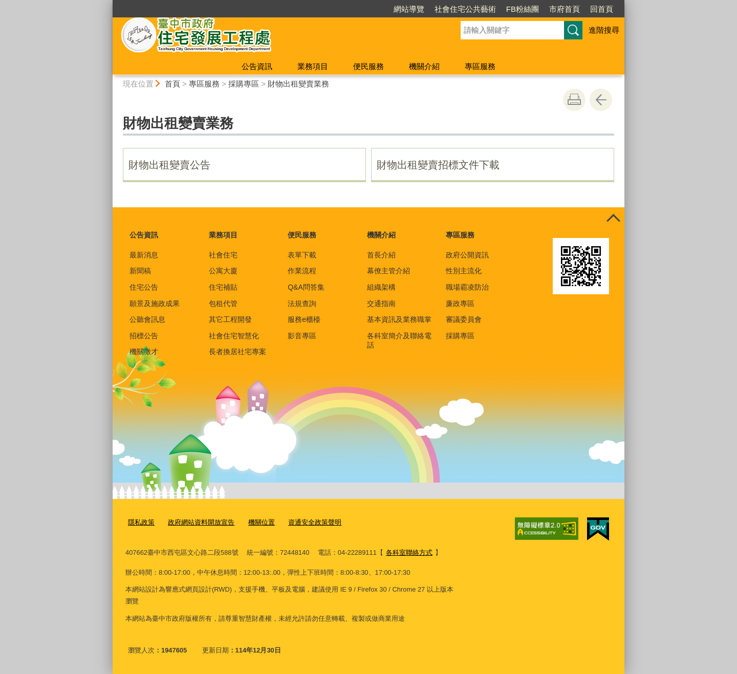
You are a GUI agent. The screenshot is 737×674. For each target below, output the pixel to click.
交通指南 (381, 303)
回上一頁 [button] (601, 100)
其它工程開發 (230, 319)
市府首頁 (564, 9)
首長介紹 (381, 255)
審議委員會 (464, 319)
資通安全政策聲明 (314, 522)
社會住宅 (223, 255)
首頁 (172, 83)
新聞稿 (140, 271)
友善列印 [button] (574, 100)
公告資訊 (257, 66)
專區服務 (480, 66)
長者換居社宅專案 (237, 351)
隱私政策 (141, 522)
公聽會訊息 (147, 319)
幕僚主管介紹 (388, 271)
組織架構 (381, 287)
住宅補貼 (223, 287)
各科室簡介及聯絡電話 (399, 340)
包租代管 (223, 303)
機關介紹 (424, 66)
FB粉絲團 (522, 9)
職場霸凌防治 (467, 287)
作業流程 (302, 271)
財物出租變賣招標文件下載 (438, 164)
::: (108, 4)
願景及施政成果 (154, 303)
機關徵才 (143, 351)
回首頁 (601, 9)
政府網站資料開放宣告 (201, 522)
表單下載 (302, 255)
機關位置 (261, 522)
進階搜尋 (604, 30)
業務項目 (312, 66)
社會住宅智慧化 (234, 336)
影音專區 (302, 336)
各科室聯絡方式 (409, 552)
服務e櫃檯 (304, 319)
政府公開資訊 (467, 255)
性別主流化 (464, 271)
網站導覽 (409, 9)
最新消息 (143, 255)
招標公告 (143, 336)
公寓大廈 (223, 271)
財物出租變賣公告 (169, 164)
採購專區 (243, 83)
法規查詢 (302, 303)
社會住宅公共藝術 (465, 9)
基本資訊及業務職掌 (399, 319)
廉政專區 (460, 303)
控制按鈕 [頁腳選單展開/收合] (613, 218)
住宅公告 (143, 287)
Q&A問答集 (306, 287)
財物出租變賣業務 (298, 83)
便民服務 (368, 66)
